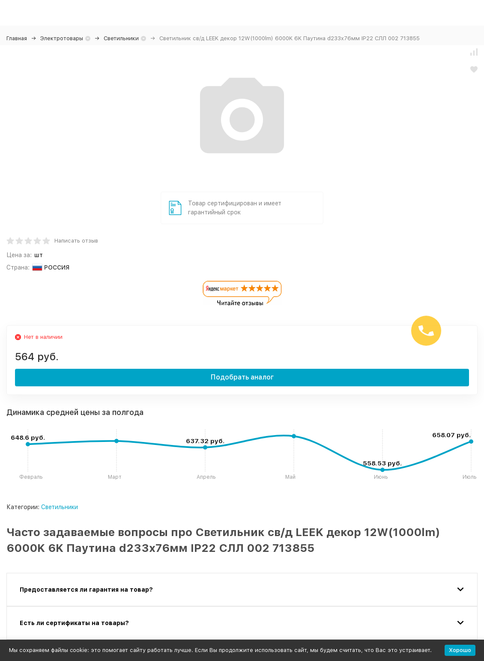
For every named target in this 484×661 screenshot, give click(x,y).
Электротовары (61, 38)
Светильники (121, 38)
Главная (16, 38)
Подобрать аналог (242, 377)
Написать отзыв (76, 240)
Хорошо (460, 650)
